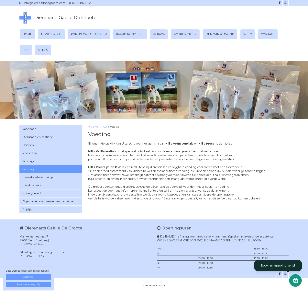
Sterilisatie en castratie (37, 137)
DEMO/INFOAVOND (220, 34)
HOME (27, 34)
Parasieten (29, 153)
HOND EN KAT (51, 34)
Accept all (28, 277)
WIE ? (247, 34)
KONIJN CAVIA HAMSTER (89, 34)
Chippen (28, 145)
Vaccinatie (29, 129)
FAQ (26, 50)
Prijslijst (27, 209)
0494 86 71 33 (80, 3)
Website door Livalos (154, 285)
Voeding (28, 169)
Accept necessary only (28, 284)
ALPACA (159, 34)
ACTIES (43, 50)
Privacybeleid (31, 193)
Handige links (31, 185)
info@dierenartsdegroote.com (42, 3)
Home (94, 126)
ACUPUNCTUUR (185, 34)
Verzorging (30, 161)
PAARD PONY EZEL (130, 34)
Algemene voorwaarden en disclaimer (48, 201)
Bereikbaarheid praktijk (37, 177)
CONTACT (268, 34)
